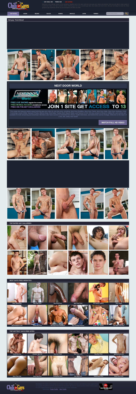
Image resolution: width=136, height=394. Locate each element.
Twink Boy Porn (37, 315)
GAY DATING (68, 2)
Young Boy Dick (58, 366)
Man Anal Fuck (78, 293)
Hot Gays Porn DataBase (58, 315)
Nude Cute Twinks (98, 315)
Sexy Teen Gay (17, 366)
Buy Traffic (63, 389)
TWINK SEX (58, 2)
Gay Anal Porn (58, 293)
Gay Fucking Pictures (78, 315)
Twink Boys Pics (98, 366)
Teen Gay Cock (78, 344)
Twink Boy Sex (17, 344)
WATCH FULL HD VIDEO (113, 122)
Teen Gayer (119, 293)
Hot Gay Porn (78, 366)
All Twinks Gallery (98, 293)
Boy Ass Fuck (58, 344)
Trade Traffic (54, 389)
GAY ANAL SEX (48, 2)
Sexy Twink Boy (17, 293)
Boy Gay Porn (37, 293)
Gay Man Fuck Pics (119, 315)
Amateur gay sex (37, 344)
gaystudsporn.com (17, 315)
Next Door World (68, 85)
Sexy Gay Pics (37, 366)
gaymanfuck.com (119, 344)
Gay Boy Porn (98, 344)
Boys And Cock (119, 366)
